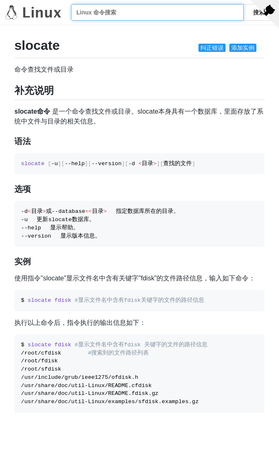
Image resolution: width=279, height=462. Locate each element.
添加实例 (242, 47)
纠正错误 (212, 47)
